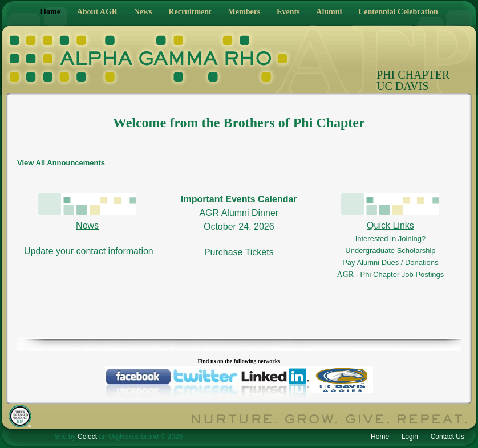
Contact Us (447, 437)
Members (244, 11)
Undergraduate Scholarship (390, 250)
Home (50, 11)
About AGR (97, 11)
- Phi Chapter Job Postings (400, 274)
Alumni (329, 11)
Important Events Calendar (239, 199)
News (143, 11)
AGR (346, 274)
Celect (87, 437)
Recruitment (189, 11)
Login (410, 437)
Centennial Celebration (398, 11)
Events (288, 11)
